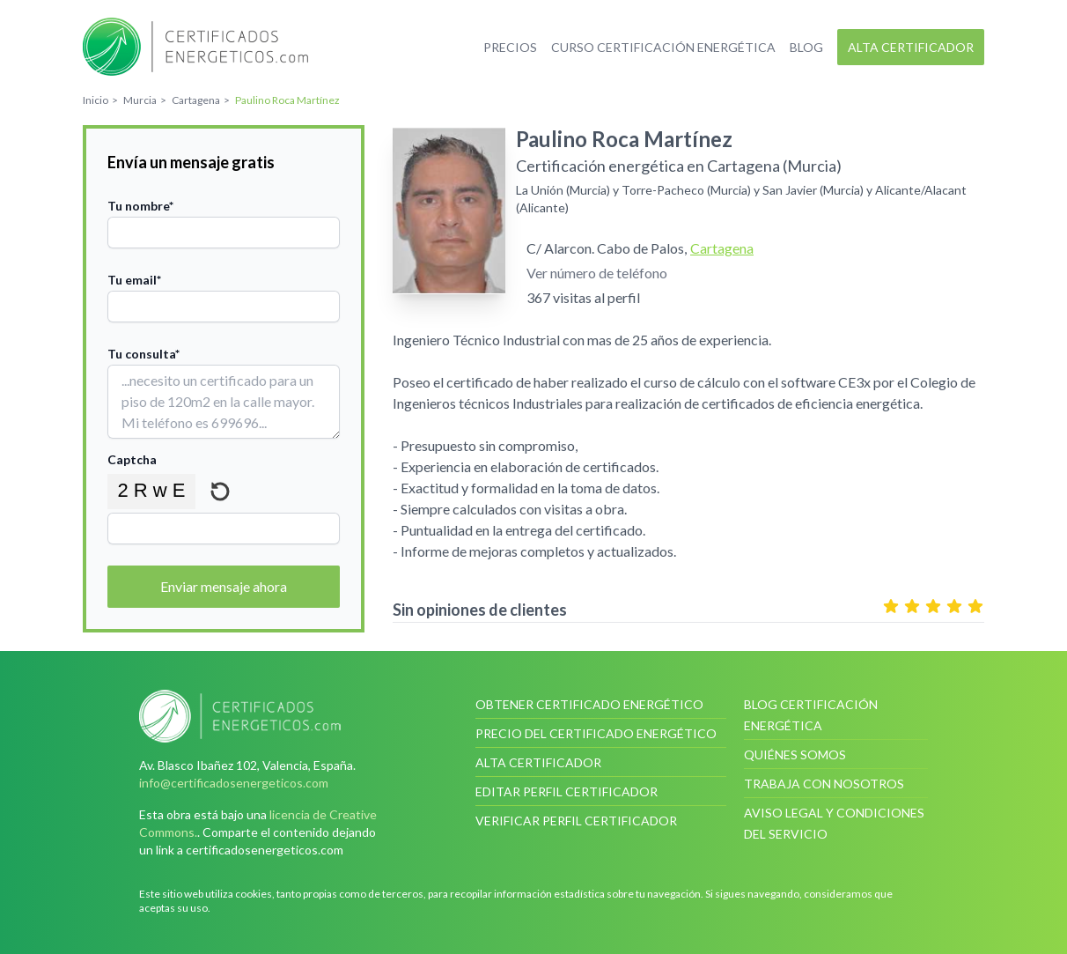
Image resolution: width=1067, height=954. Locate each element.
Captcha (132, 459)
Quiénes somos (795, 754)
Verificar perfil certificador (576, 820)
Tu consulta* (143, 353)
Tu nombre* (140, 205)
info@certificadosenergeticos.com (233, 782)
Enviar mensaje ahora (223, 586)
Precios (510, 47)
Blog (806, 47)
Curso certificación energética (663, 47)
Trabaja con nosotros (824, 783)
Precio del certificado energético (596, 733)
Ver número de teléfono (596, 272)
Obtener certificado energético (589, 704)
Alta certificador (911, 47)
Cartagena (722, 248)
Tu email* (134, 279)
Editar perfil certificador (566, 791)
